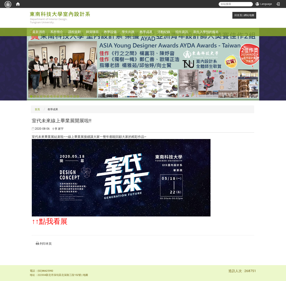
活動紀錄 (163, 32)
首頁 (37, 109)
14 (74, 96)
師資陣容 (92, 32)
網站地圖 (249, 15)
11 (64, 96)
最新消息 (38, 32)
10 (61, 96)
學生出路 (128, 32)
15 (78, 96)
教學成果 (146, 32)
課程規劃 (74, 32)
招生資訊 (181, 32)
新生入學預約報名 (206, 32)
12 (68, 96)
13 (71, 96)
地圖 (85, 274)
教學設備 (110, 32)
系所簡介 (56, 32)
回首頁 (238, 15)
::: (232, 15)
